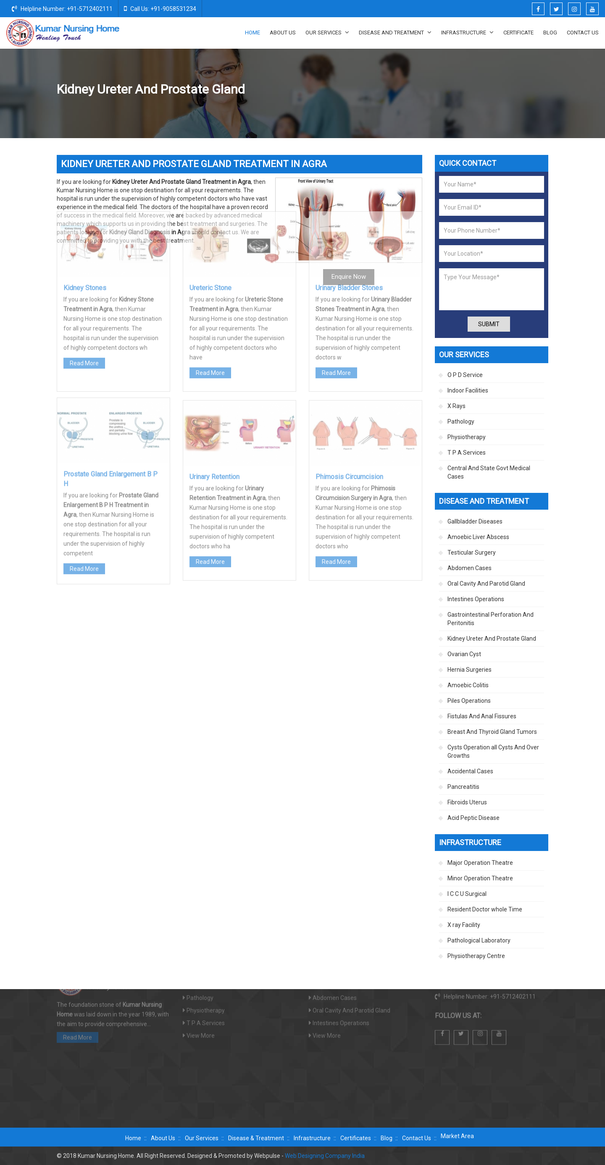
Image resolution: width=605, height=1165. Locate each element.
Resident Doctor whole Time (484, 909)
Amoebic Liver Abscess (478, 537)
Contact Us (583, 32)
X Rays (456, 406)
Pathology (460, 421)
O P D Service (465, 375)
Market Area (457, 1136)
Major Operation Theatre (480, 862)
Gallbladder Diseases (474, 521)
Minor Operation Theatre (480, 878)
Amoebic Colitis (468, 685)
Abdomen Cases (469, 568)
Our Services (327, 32)
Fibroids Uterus (467, 802)
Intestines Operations (475, 599)
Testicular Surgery (471, 552)
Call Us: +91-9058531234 (160, 8)
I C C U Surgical (467, 893)
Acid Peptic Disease (473, 817)
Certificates (355, 1138)
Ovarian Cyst (464, 654)
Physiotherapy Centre (476, 956)
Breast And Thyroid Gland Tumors (492, 731)
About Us (283, 32)
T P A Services (466, 452)
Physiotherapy (466, 437)
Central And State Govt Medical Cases (488, 472)
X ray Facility (463, 925)
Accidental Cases (470, 771)
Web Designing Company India (325, 1155)
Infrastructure (467, 32)
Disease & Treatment (256, 1138)
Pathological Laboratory (478, 940)
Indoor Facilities (467, 390)
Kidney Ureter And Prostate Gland (491, 638)
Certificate (518, 32)
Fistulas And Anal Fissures (481, 716)
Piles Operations (469, 700)
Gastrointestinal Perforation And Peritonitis (490, 618)
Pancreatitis (463, 786)
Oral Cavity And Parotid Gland (486, 583)
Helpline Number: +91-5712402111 (62, 8)
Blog (550, 32)
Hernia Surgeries (469, 669)
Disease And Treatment (395, 32)
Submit (489, 324)
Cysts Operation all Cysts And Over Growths (493, 751)
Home (252, 32)
